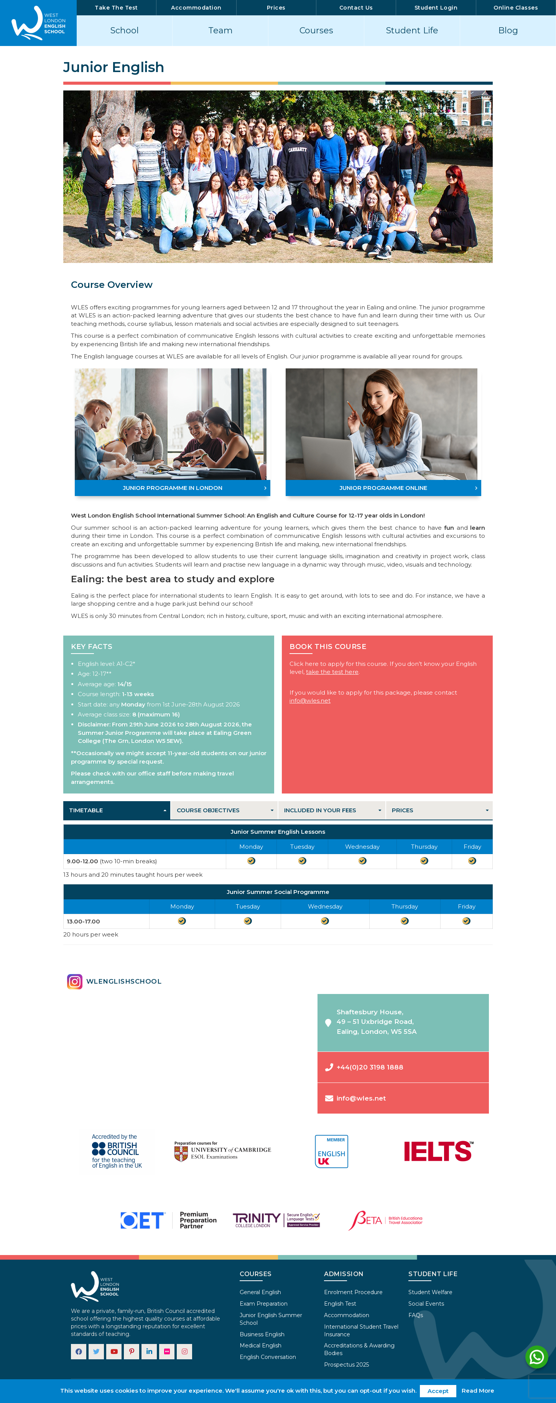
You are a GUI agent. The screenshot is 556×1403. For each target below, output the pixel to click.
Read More (478, 1390)
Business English (262, 1334)
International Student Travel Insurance (361, 1330)
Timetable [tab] (86, 810)
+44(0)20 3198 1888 (364, 1067)
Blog (508, 30)
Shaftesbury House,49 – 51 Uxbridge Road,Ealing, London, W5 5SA (371, 1021)
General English (260, 1292)
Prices (276, 7)
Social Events (426, 1303)
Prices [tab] (402, 810)
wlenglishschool (114, 981)
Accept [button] (438, 1391)
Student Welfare (430, 1292)
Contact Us (356, 7)
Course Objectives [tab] (208, 810)
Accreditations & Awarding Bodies (359, 1349)
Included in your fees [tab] (320, 810)
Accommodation (196, 7)
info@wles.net (310, 700)
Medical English (260, 1345)
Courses (316, 30)
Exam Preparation (264, 1303)
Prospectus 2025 (346, 1364)
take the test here (332, 671)
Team (220, 30)
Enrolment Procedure (353, 1292)
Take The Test (116, 7)
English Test (340, 1303)
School (124, 30)
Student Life (412, 30)
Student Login (436, 7)
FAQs (415, 1315)
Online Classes (515, 7)
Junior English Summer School (271, 1319)
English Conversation (268, 1357)
